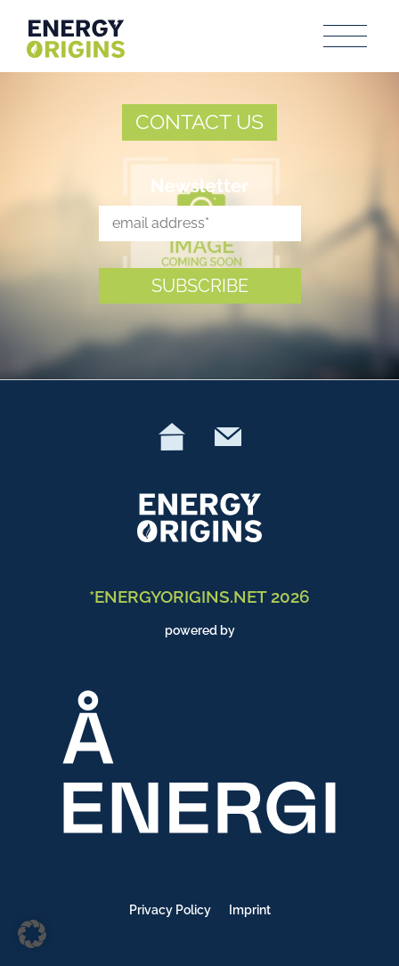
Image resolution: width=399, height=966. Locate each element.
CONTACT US (199, 122)
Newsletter (200, 186)
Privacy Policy (170, 910)
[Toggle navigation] (346, 36)
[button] (32, 934)
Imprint (250, 910)
